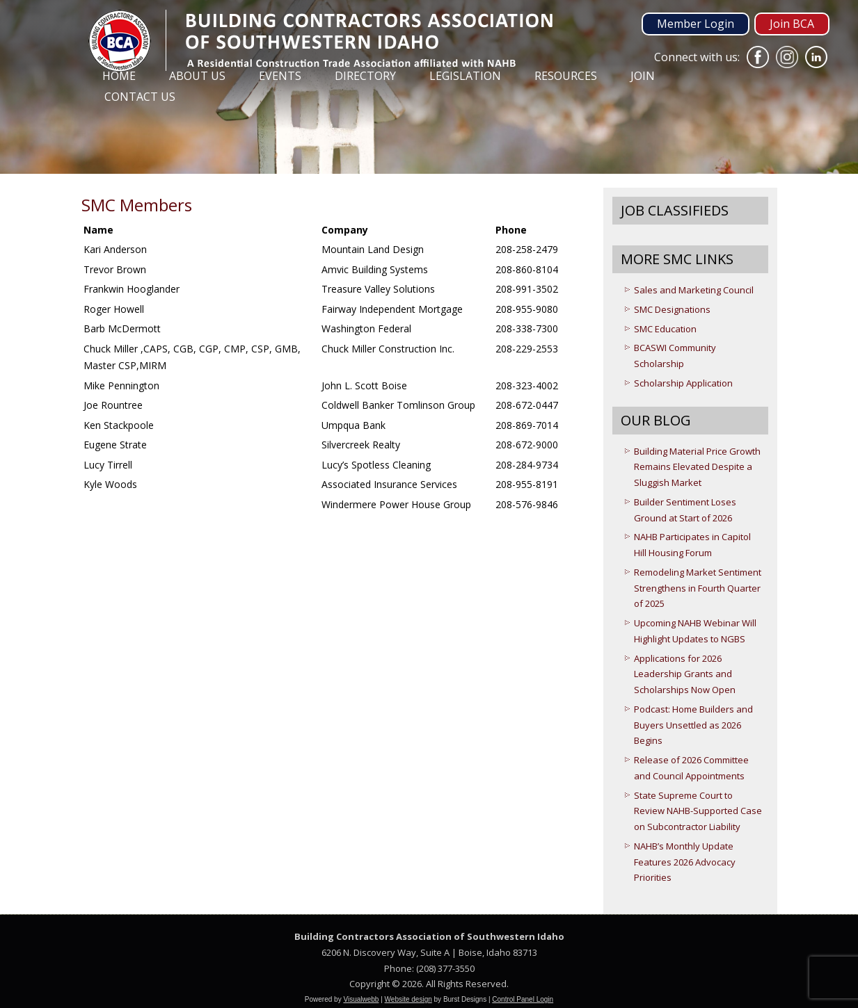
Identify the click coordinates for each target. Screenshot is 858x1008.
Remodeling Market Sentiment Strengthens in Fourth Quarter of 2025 (697, 588)
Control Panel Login (522, 999)
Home (119, 75)
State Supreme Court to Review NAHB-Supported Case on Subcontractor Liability (698, 811)
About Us (197, 75)
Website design (408, 999)
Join (642, 75)
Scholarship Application (683, 383)
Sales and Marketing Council (694, 290)
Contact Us (139, 96)
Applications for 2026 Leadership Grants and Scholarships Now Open (685, 674)
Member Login (695, 23)
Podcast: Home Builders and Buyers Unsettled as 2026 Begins (693, 725)
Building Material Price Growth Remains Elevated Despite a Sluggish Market (697, 467)
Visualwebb (361, 999)
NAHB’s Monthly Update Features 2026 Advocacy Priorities (685, 862)
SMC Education (665, 329)
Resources (565, 75)
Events (280, 75)
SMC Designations (672, 309)
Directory (365, 75)
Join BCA (792, 23)
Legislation (465, 75)
